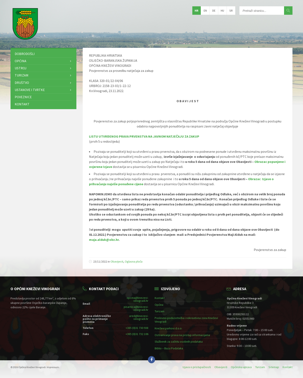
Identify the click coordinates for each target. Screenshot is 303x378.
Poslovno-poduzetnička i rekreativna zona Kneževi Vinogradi (186, 319)
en (205, 10)
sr (231, 10)
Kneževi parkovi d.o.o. (168, 328)
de (213, 10)
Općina (20, 61)
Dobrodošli (25, 54)
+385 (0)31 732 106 (137, 334)
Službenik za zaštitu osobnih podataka (179, 341)
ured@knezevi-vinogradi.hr (138, 317)
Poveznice (23, 97)
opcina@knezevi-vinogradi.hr (137, 299)
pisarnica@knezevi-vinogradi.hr (136, 308)
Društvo (22, 82)
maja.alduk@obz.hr (104, 239)
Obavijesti (116, 261)
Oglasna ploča (133, 261)
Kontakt (22, 104)
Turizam (21, 75)
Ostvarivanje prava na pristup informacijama (182, 335)
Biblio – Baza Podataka (169, 348)
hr (196, 10)
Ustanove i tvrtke (30, 90)
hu (222, 10)
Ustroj (21, 68)
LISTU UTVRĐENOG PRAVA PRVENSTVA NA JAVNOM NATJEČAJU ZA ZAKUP (144, 136)
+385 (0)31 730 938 (137, 328)
